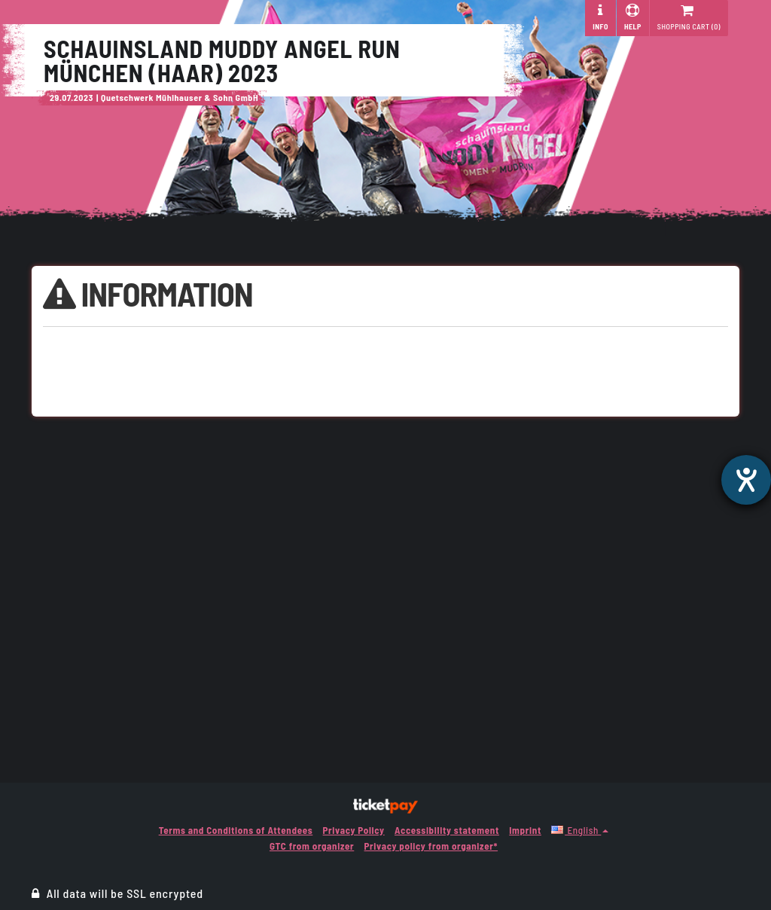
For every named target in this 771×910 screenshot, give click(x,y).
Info (600, 17)
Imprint (525, 830)
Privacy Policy (354, 830)
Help (632, 17)
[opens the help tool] (746, 480)
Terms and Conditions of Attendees (236, 830)
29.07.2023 (71, 97)
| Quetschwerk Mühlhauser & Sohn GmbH (177, 97)
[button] (579, 830)
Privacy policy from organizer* (431, 846)
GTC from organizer (312, 846)
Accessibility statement (447, 830)
